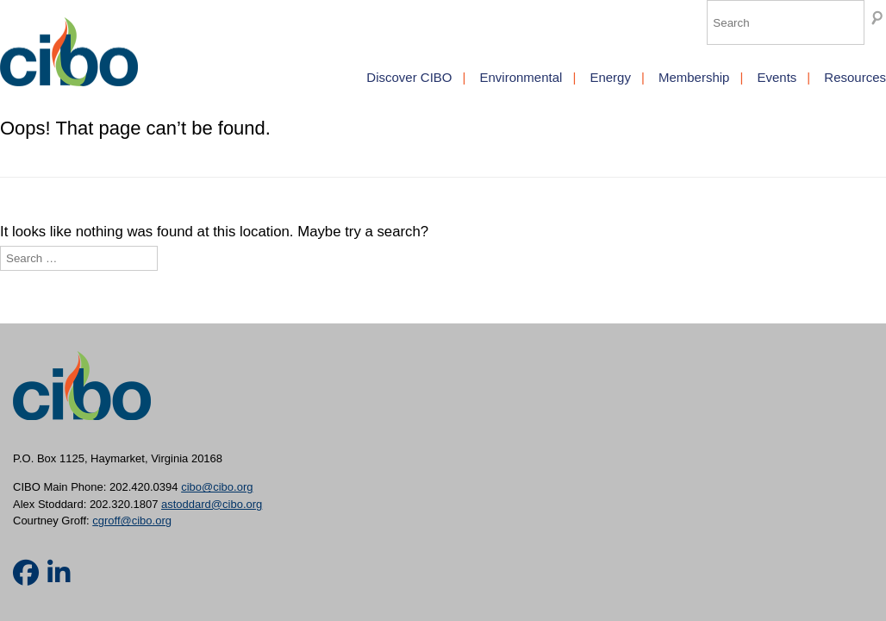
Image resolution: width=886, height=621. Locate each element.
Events (776, 77)
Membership (694, 77)
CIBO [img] (69, 51)
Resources (855, 77)
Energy (610, 77)
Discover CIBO (409, 77)
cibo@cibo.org (217, 486)
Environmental (520, 77)
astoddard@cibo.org (211, 504)
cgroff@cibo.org (132, 520)
